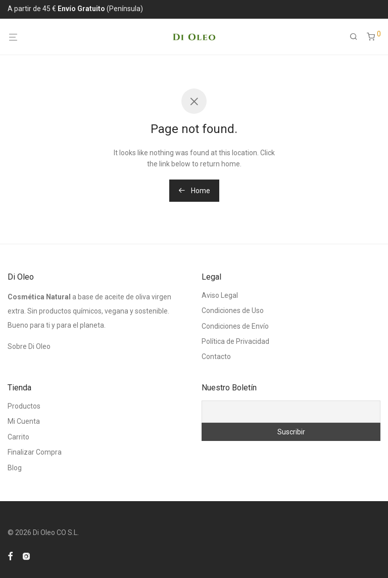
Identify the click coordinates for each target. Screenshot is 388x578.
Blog (15, 468)
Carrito (18, 437)
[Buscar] (357, 37)
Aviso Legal (220, 295)
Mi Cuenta (24, 421)
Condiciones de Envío (235, 326)
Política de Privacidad (235, 341)
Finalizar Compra (35, 452)
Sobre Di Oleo (29, 346)
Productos (24, 406)
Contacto (216, 356)
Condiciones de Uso (233, 310)
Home (194, 191)
